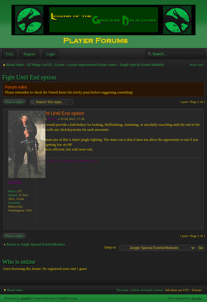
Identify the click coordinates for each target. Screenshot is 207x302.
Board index (15, 65)
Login (50, 54)
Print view (196, 64)
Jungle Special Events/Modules (142, 65)
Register (28, 54)
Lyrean (59, 65)
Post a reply (14, 102)
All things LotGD (39, 65)
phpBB (25, 298)
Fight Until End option (29, 77)
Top (199, 226)
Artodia (197, 298)
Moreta (52, 119)
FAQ (9, 54)
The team (122, 290)
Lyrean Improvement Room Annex (92, 65)
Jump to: (110, 247)
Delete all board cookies (147, 290)
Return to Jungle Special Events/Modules (35, 244)
